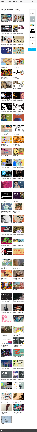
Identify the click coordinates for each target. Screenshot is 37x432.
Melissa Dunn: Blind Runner (4, 233)
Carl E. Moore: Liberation (4, 66)
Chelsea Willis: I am (15, 267)
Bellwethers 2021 (3, 200)
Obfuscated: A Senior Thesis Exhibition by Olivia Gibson (20, 300)
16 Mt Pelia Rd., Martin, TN (11, 44)
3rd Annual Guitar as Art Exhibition (5, 401)
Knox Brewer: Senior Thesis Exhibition (6, 166)
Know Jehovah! (3, 356)
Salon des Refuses (3, 289)
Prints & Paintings (15, 289)
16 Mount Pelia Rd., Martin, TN (24, 33)
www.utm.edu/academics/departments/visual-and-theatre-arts (7, 10)
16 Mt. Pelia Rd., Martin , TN (23, 111)
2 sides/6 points (15, 77)
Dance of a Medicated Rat (4, 412)
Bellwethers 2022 (15, 133)
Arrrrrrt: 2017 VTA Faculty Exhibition (5, 334)
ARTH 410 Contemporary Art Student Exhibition (7, 300)
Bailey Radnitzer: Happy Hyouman (17, 211)
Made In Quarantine (15, 233)
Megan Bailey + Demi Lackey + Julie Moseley (18, 99)
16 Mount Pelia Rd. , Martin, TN (12, 33)
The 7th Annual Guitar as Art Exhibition (6, 211)
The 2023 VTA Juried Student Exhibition (6, 99)
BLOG (23, 1)
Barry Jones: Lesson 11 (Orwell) (5, 32)
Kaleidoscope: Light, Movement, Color (17, 222)
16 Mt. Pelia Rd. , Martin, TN (11, 178)
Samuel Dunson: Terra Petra (16, 200)
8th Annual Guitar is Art (16, 144)
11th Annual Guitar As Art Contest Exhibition (18, 21)
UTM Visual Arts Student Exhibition (17, 412)
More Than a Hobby (3, 144)
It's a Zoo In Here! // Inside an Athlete (17, 345)
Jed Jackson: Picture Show (16, 32)
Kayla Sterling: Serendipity (4, 267)
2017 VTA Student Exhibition (4, 345)
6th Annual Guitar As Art (4, 278)
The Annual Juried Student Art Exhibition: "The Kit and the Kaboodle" (21, 278)
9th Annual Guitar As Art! (4, 88)
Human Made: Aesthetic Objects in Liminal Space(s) (19, 88)
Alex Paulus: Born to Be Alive (4, 155)
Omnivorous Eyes (15, 367)
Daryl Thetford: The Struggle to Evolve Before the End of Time (20, 334)
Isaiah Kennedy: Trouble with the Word (17, 166)
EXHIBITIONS (10, 1)
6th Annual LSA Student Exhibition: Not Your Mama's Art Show (20, 356)
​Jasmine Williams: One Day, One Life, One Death (7, 222)
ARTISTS (14, 1)
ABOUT (17, 1)
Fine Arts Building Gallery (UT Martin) (5, 33)
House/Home (2, 423)
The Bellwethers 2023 (4, 77)
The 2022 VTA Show (15, 155)
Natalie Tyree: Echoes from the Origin (5, 21)
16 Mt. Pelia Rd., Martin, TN (18, 10)
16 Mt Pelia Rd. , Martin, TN (11, 234)
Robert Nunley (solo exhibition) (17, 401)
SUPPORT (20, 1)
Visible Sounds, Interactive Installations (6, 367)
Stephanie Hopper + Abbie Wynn (17, 66)
